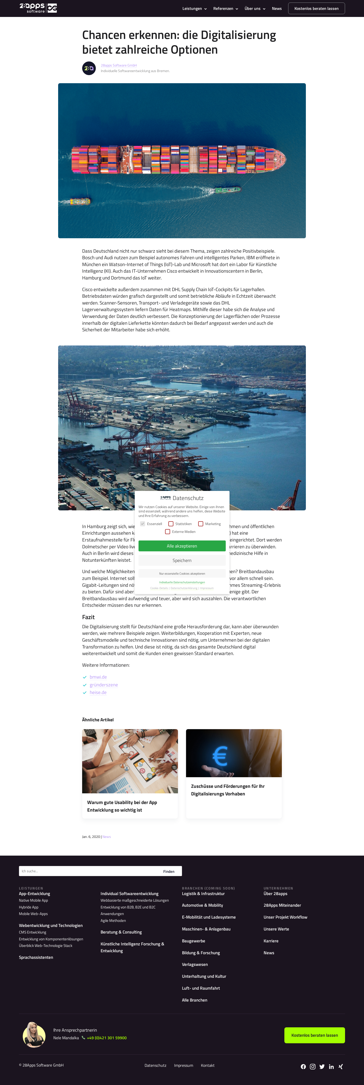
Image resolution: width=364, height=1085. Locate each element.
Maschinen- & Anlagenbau (208, 930)
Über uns (253, 8)
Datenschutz (154, 1070)
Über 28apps (276, 893)
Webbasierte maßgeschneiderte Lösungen (132, 900)
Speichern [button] (182, 560)
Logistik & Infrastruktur (205, 893)
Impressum (181, 1070)
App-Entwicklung (36, 893)
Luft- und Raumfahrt (202, 992)
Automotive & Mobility (204, 905)
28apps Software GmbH (119, 65)
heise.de (98, 692)
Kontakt (206, 1070)
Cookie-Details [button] (159, 588)
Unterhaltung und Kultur (206, 979)
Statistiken (180, 523)
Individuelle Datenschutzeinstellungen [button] (182, 582)
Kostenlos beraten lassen (316, 8)
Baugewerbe (194, 943)
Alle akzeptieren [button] (182, 545)
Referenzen (223, 8)
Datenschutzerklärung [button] (184, 588)
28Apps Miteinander (283, 905)
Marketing (209, 523)
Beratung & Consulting (123, 925)
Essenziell (151, 523)
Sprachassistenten (37, 956)
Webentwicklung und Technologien (53, 925)
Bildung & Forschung (202, 955)
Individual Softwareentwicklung (132, 893)
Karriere (272, 943)
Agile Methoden (112, 913)
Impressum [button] (207, 588)
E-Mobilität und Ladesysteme (210, 918)
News (277, 8)
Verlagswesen (195, 967)
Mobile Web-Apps (32, 913)
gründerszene (104, 684)
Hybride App (28, 907)
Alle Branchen (195, 1004)
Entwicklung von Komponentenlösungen (49, 939)
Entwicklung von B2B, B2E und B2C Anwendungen (138, 907)
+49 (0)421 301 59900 (109, 1043)
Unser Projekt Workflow (287, 918)
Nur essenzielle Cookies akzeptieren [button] (182, 573)
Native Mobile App (32, 900)
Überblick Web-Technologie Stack (43, 945)
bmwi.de (98, 676)
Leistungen (192, 8)
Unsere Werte (277, 930)
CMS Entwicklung (32, 932)
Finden (168, 871)
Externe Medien (180, 531)
